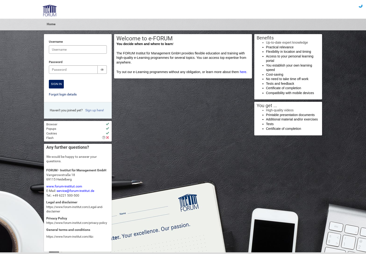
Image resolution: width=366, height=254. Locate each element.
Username (56, 42)
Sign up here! (94, 110)
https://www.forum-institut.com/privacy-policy (76, 223)
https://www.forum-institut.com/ (67, 236)
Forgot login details (63, 94)
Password (55, 62)
